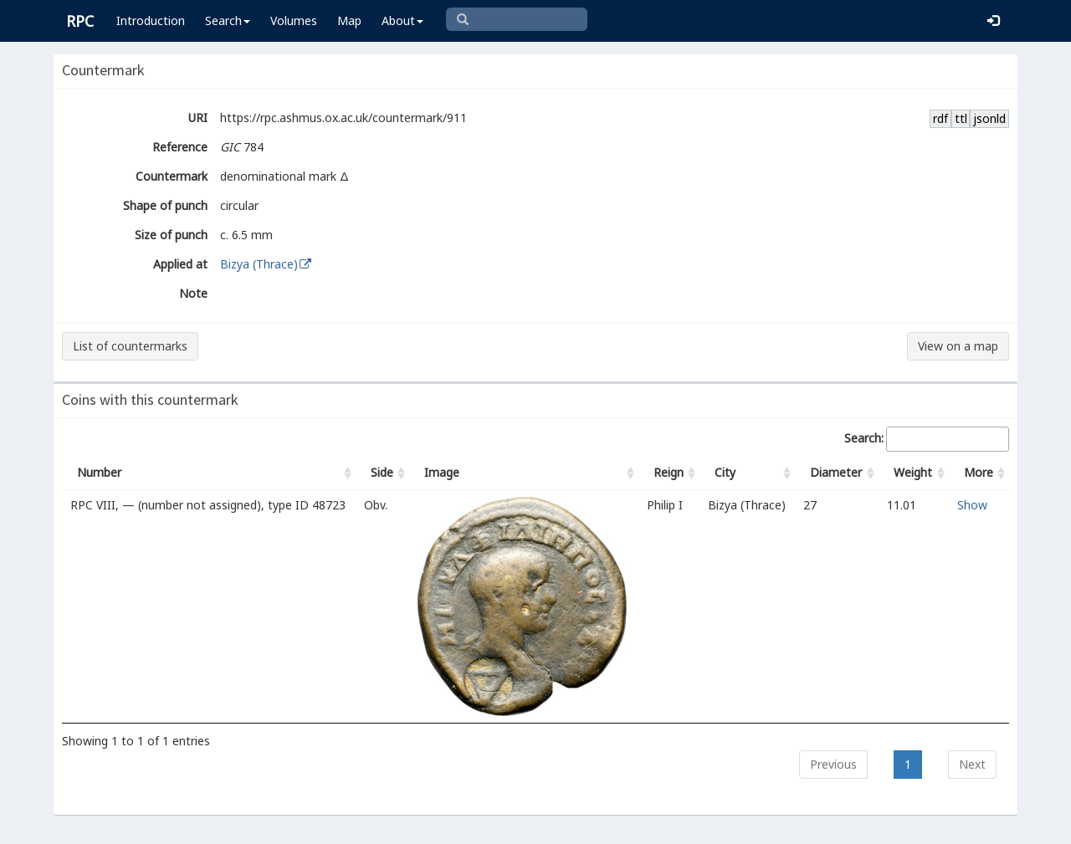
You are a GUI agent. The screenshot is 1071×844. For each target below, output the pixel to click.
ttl (961, 118)
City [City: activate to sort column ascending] (725, 472)
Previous (833, 764)
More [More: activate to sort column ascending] (978, 472)
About (402, 20)
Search (227, 20)
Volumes (293, 20)
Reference (180, 147)
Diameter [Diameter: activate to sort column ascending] (836, 472)
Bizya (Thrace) (266, 264)
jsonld (989, 118)
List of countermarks (130, 346)
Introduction (150, 20)
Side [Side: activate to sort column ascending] (382, 472)
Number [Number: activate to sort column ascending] (99, 472)
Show (972, 505)
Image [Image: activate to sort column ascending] (441, 472)
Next (972, 764)
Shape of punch (165, 205)
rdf (940, 118)
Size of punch (171, 235)
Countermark (172, 176)
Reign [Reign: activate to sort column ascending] (668, 472)
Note (193, 293)
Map (349, 20)
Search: (926, 439)
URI (198, 117)
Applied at (180, 264)
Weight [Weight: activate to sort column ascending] (913, 472)
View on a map (958, 346)
